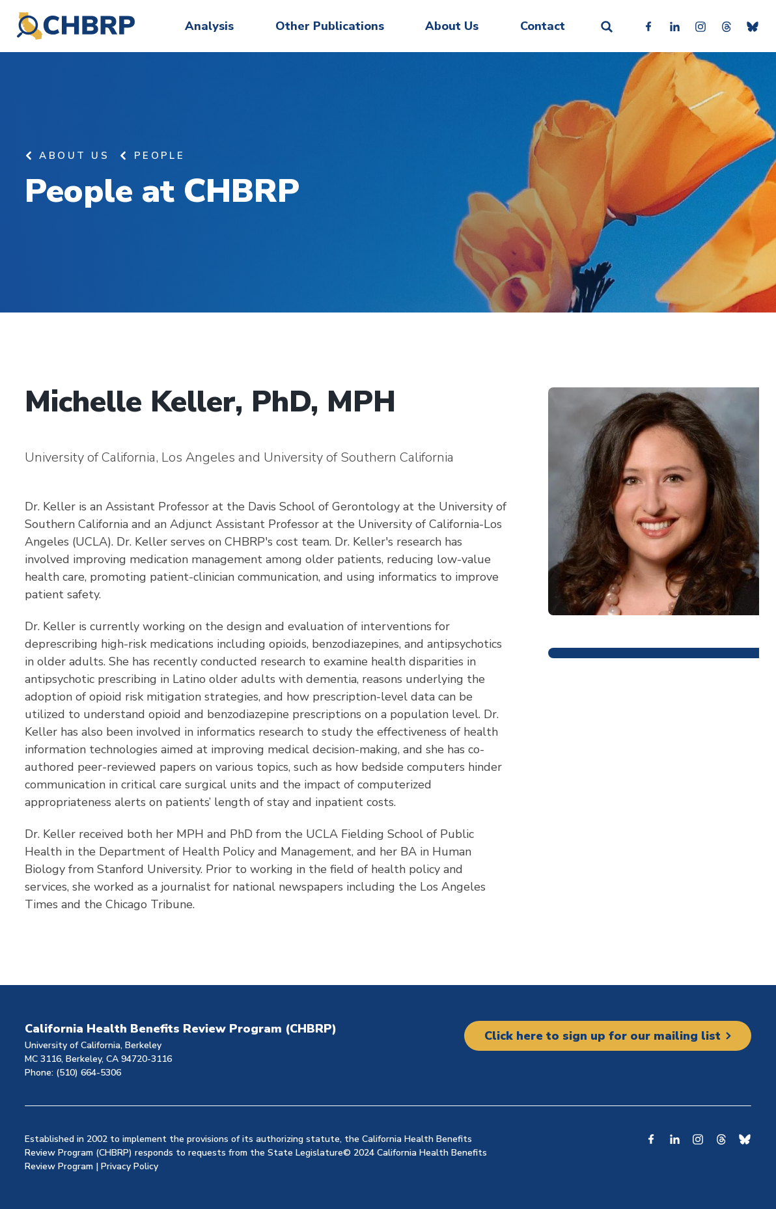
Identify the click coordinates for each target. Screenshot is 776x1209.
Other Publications (329, 26)
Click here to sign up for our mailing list (602, 1036)
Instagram (700, 26)
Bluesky (752, 26)
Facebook (648, 26)
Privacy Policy (129, 1166)
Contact (542, 26)
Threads (726, 26)
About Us (451, 26)
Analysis (209, 26)
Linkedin (674, 26)
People (160, 155)
